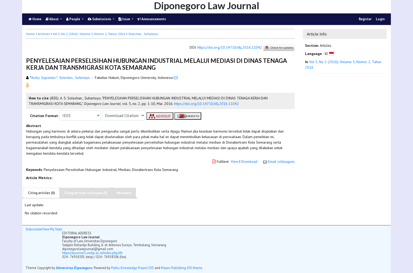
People (73, 19)
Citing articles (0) (41, 193)
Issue (125, 19)
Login (380, 19)
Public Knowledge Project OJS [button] (132, 268)
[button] (27, 85)
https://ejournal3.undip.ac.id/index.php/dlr (92, 253)
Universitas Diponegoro (74, 268)
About (53, 19)
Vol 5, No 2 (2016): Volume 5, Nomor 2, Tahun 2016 (89, 34)
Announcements (151, 19)
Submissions (100, 19)
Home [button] (30, 34)
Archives (44, 34)
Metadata (123, 193)
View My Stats (52, 229)
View (234, 161)
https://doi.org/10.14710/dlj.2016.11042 (229, 47)
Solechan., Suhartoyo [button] (143, 34)
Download (249, 161)
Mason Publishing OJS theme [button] (181, 268)
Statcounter (34, 229)
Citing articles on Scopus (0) (85, 193)
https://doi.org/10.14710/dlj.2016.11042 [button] (206, 103)
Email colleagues (281, 161)
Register (365, 19)
